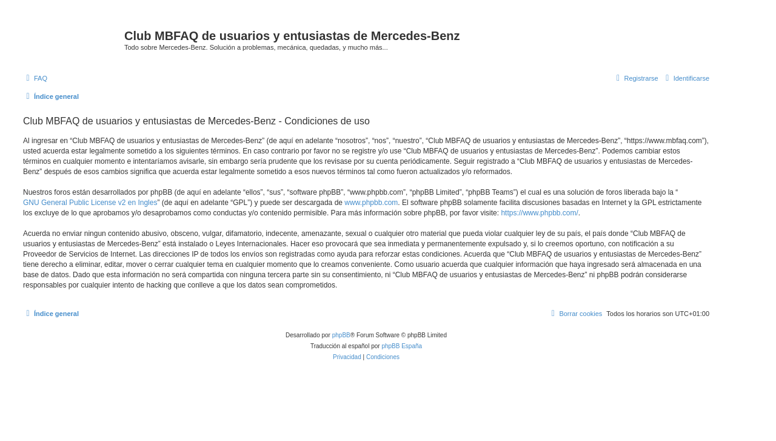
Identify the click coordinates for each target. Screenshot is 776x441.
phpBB (341, 335)
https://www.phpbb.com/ (539, 213)
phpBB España (401, 346)
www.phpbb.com (371, 202)
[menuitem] (35, 78)
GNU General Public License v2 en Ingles (90, 202)
